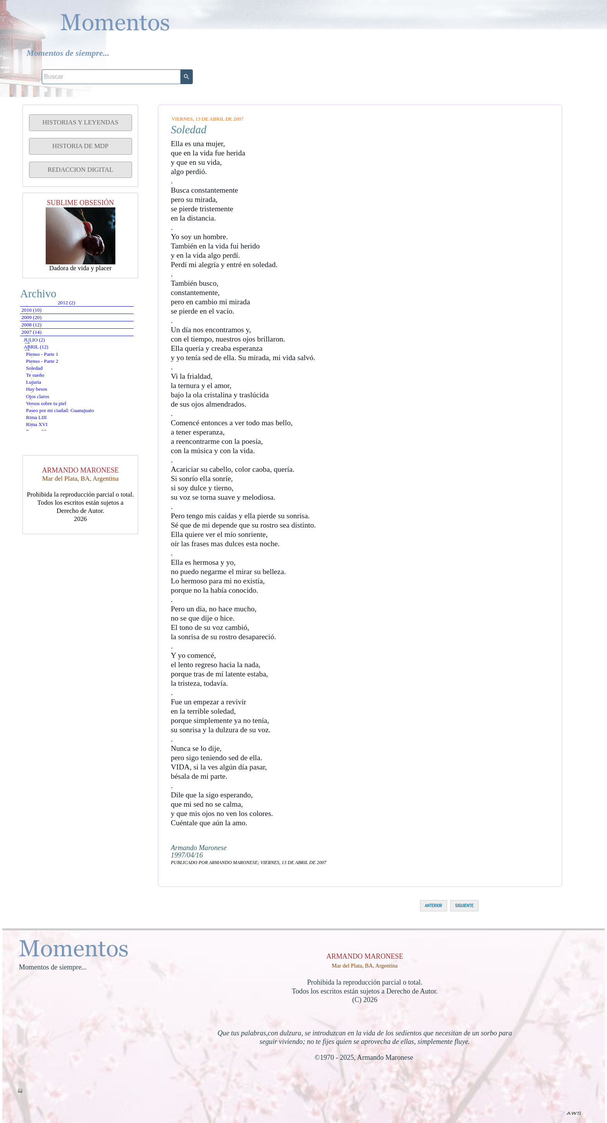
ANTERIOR (433, 905)
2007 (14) (45, 369)
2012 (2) (44, 307)
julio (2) (47, 385)
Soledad (48, 442)
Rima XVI (51, 560)
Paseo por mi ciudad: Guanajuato (81, 531)
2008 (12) (45, 354)
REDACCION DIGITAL (80, 169)
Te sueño (49, 457)
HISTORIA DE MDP (80, 146)
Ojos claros (52, 502)
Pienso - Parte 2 (58, 427)
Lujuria (48, 472)
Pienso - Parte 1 (58, 413)
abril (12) (48, 398)
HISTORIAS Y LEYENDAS (80, 122)
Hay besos (51, 486)
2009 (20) (45, 338)
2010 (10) (45, 323)
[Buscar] (508, 12)
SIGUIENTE (464, 905)
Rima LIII (51, 546)
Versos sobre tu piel (63, 516)
